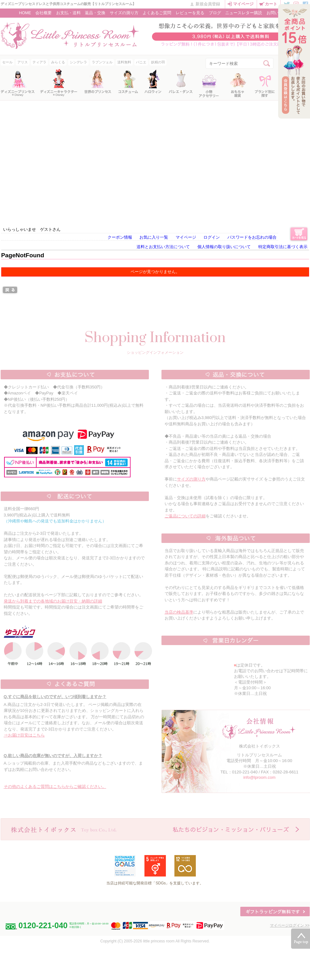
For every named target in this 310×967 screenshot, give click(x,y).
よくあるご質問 (157, 12)
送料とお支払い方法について (163, 246)
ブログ (215, 12)
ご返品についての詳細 (185, 516)
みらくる (58, 62)
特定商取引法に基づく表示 (282, 246)
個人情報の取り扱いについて (224, 246)
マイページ (243, 4)
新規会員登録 (208, 4)
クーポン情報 (120, 237)
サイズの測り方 (124, 12)
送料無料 (124, 62)
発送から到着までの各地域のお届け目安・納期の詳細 (53, 601)
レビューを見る (190, 12)
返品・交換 (95, 12)
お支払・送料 (68, 12)
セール (7, 62)
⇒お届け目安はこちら (24, 735)
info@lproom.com (259, 777)
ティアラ (39, 62)
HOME (25, 12)
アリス (22, 62)
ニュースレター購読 (243, 12)
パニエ (141, 62)
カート (271, 4)
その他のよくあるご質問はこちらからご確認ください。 (55, 786)
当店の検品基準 (179, 612)
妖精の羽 (158, 62)
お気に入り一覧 (153, 237)
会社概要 (43, 12)
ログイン (211, 237)
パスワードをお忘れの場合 (252, 237)
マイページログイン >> (289, 925)
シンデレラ (78, 62)
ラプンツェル (102, 62)
